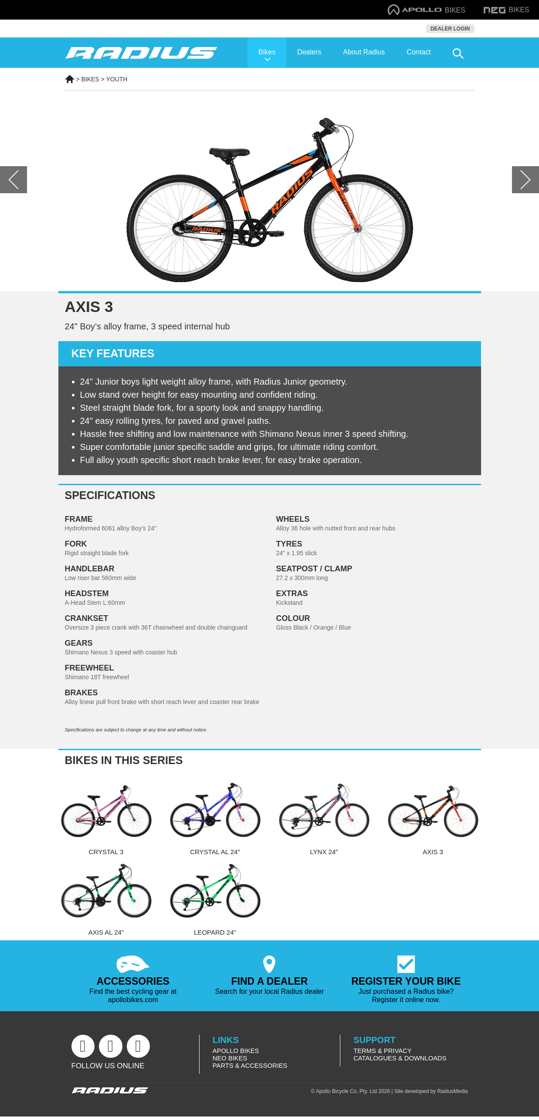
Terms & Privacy (383, 1052)
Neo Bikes (230, 1060)
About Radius (364, 52)
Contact (419, 52)
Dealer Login (450, 29)
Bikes (266, 52)
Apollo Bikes (236, 1052)
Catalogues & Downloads (400, 1060)
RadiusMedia (452, 1095)
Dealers (309, 52)
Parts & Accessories (251, 1068)
